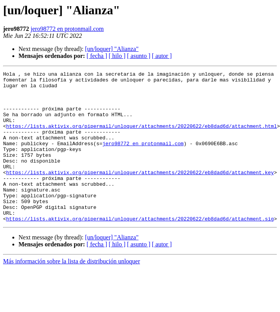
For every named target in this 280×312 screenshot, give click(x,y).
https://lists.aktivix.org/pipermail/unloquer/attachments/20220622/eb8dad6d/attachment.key (140, 193)
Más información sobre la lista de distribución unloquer (71, 291)
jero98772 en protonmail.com (67, 28)
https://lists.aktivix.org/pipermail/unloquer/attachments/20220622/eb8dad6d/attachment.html (141, 137)
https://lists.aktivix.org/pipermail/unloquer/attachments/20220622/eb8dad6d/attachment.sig (140, 248)
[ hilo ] (117, 56)
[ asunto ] (138, 56)
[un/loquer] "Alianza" (111, 49)
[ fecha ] (96, 56)
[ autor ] (162, 56)
